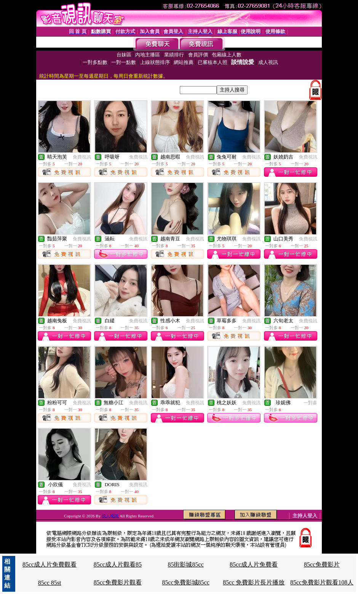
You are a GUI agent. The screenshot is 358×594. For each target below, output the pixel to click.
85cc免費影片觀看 (118, 582)
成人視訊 (111, 516)
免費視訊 (82, 157)
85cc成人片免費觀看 (49, 564)
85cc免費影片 (322, 564)
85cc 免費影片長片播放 (253, 582)
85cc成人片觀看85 (118, 564)
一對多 (310, 402)
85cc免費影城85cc (185, 582)
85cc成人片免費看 (254, 564)
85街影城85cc (185, 564)
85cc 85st (49, 583)
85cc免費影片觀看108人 (321, 582)
